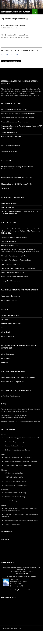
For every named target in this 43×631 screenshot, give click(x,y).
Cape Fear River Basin (9, 152)
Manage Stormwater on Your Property (14, 122)
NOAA (26, 573)
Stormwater (5, 328)
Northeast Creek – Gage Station (12, 382)
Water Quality (6, 332)
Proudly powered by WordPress (11, 628)
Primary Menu (40, 11)
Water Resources (7, 336)
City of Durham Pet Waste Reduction (18, 465)
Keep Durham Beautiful (9, 245)
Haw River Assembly (8, 241)
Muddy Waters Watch (9, 132)
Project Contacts (7, 531)
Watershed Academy (8, 354)
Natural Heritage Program (10, 315)
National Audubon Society (10, 296)
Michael (13, 28)
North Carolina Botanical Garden (12, 272)
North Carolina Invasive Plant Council (14, 277)
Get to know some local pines (13, 25)
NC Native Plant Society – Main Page (14, 256)
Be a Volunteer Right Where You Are (14, 109)
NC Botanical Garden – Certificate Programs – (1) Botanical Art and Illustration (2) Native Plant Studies (20, 251)
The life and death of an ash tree (14, 35)
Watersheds (5, 358)
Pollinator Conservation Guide (12, 136)
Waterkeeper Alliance (9, 300)
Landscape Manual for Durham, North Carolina (17, 118)
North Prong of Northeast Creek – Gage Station (18, 377)
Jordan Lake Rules (7, 207)
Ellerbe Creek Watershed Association (14, 237)
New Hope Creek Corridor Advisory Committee (18, 268)
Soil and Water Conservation (11, 324)
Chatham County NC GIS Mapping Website (16, 184)
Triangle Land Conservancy (11, 281)
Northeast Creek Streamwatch (15, 11)
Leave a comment (21, 28)
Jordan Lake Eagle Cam (9, 203)
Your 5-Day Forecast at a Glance (21, 590)
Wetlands (4, 362)
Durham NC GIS (6, 188)
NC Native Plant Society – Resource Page (16, 260)
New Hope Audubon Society (11, 264)
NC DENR (4, 319)
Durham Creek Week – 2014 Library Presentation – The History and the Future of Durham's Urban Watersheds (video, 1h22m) (21, 231)
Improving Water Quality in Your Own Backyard (18, 113)
